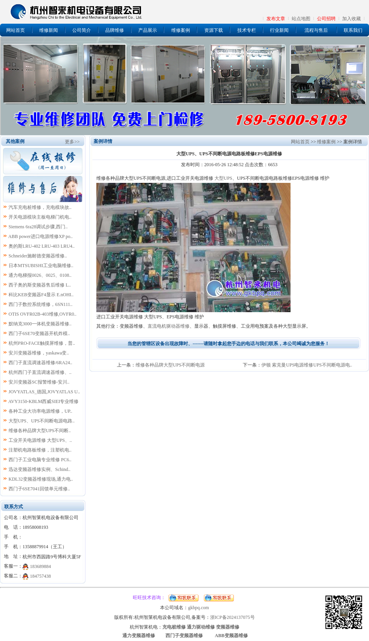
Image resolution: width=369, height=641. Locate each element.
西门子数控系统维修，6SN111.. (40, 304)
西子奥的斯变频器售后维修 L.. (40, 285)
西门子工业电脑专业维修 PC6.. (40, 459)
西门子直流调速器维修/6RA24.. (40, 362)
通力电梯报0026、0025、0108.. (40, 275)
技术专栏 (246, 30)
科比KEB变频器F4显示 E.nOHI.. (41, 294)
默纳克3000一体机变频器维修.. (40, 324)
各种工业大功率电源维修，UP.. (40, 411)
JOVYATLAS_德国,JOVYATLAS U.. (44, 391)
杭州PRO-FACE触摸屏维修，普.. (42, 343)
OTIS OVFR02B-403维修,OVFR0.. (43, 314)
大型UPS (223, 178)
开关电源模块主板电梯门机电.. (40, 217)
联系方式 (13, 506)
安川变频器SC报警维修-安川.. (39, 382)
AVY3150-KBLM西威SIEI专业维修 (43, 401)
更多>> (72, 141)
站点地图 (301, 18)
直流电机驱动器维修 (169, 326)
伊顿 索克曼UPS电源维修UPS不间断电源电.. (306, 365)
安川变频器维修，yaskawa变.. (39, 353)
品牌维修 (114, 30)
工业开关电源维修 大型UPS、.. (40, 440)
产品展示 (147, 30)
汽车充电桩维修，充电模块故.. (40, 207)
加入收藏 (351, 18)
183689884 (40, 566)
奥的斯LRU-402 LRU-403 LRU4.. (42, 246)
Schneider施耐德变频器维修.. (38, 256)
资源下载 (213, 30)
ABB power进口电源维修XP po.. (40, 236)
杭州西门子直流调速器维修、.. (40, 372)
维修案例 (180, 30)
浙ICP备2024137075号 (232, 617)
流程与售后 (316, 30)
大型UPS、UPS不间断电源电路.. (42, 421)
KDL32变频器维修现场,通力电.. (41, 479)
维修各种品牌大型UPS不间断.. (40, 430)
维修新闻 (48, 30)
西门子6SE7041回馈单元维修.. (39, 489)
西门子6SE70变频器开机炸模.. (39, 333)
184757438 (40, 576)
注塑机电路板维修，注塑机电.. (40, 450)
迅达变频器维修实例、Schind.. (39, 469)
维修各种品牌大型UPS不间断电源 (170, 365)
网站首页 (15, 30)
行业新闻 (279, 30)
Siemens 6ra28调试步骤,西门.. (38, 226)
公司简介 (81, 30)
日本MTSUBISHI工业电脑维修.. (41, 265)
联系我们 (353, 30)
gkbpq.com (198, 607)
